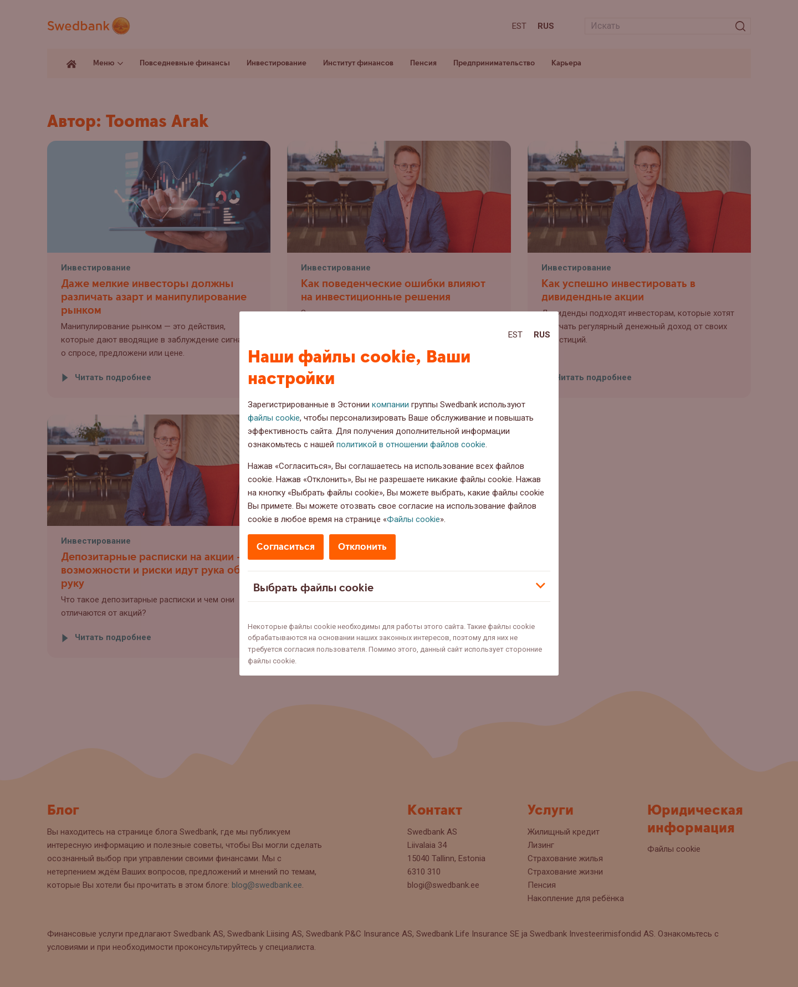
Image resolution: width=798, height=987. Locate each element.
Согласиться (286, 546)
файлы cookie (274, 418)
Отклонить (362, 546)
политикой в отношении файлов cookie (410, 444)
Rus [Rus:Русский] (542, 335)
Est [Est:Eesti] (515, 335)
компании (390, 405)
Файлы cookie (413, 519)
